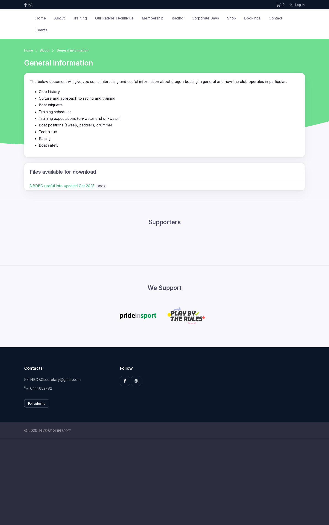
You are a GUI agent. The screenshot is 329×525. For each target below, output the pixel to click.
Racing (177, 18)
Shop (231, 18)
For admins (36, 403)
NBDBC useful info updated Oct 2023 (62, 185)
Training (80, 18)
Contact (275, 18)
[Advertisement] (161, 482)
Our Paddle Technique (114, 18)
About (59, 18)
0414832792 (38, 388)
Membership (153, 18)
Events (41, 30)
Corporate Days (205, 18)
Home (41, 18)
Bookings (252, 18)
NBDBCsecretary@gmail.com (52, 379)
